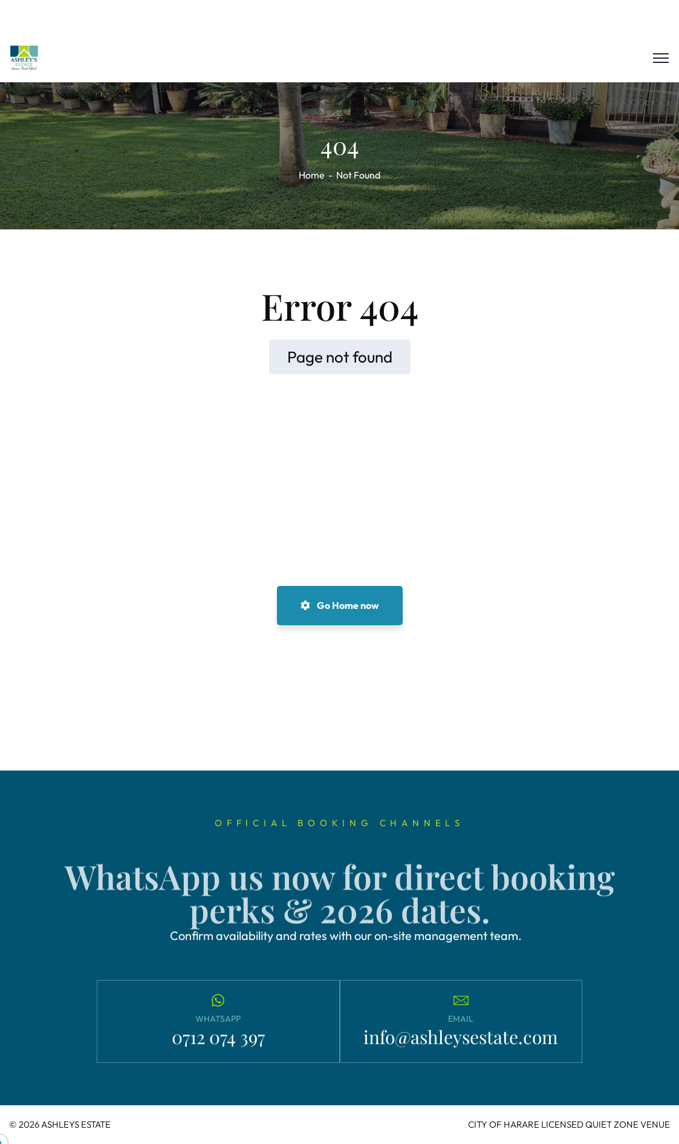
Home (312, 175)
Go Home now (340, 605)
